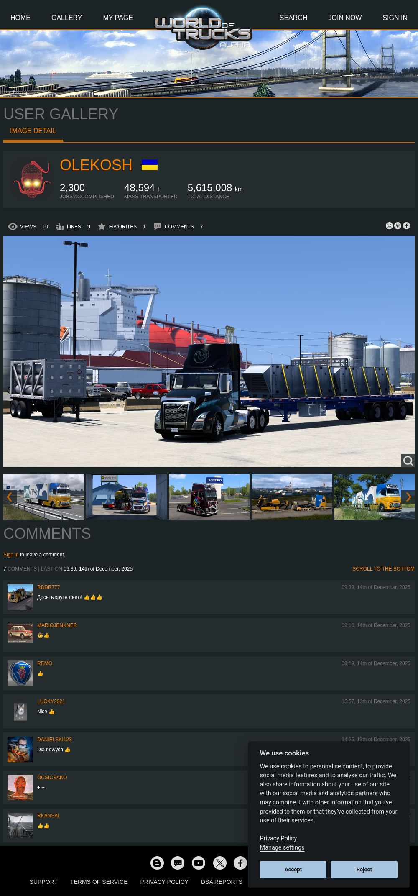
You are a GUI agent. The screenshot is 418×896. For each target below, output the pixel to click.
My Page (118, 17)
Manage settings (282, 847)
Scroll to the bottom (383, 569)
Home (20, 17)
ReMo (44, 663)
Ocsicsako (52, 778)
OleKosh (96, 165)
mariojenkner (57, 625)
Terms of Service (98, 881)
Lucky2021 (51, 701)
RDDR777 (48, 587)
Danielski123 (54, 739)
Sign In (395, 17)
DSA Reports (221, 881)
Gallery (66, 17)
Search (294, 17)
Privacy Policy (164, 881)
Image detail (33, 130)
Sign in (11, 555)
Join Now (345, 17)
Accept (293, 869)
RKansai (48, 816)
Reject (364, 869)
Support (44, 881)
